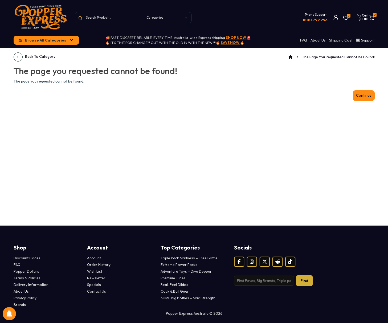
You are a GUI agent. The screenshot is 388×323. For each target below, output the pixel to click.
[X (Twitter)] (265, 262)
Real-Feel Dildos (174, 284)
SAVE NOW (230, 42)
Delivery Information (31, 284)
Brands (20, 304)
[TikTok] (290, 262)
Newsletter (96, 278)
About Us (318, 40)
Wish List (94, 271)
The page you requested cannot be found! (338, 57)
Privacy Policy (25, 298)
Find (304, 280)
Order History (99, 264)
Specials (94, 284)
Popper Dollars (26, 271)
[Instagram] (252, 262)
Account (94, 258)
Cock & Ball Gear (175, 291)
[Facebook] (239, 262)
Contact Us (96, 291)
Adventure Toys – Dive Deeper (186, 271)
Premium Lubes (173, 278)
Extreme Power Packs (179, 264)
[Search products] (264, 281)
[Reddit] (277, 262)
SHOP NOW (236, 37)
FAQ (303, 40)
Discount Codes (27, 258)
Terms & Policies (27, 278)
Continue (363, 95)
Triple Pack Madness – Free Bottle (189, 258)
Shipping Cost (341, 40)
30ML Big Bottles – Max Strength (188, 298)
